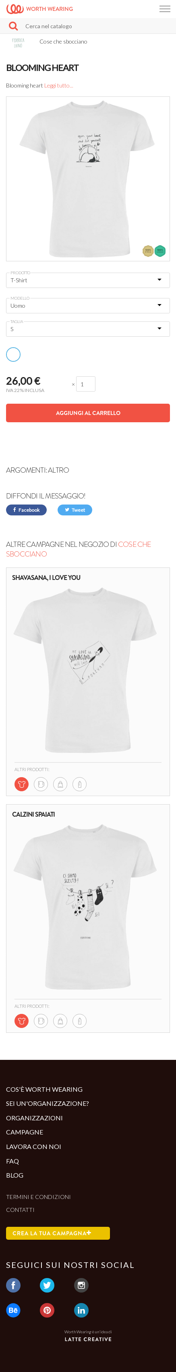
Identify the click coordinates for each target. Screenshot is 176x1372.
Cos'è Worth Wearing (44, 1089)
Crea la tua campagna (51, 1233)
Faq (12, 1161)
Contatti (20, 1209)
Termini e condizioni (38, 1196)
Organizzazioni (34, 1118)
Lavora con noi (33, 1146)
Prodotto (20, 272)
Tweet (75, 510)
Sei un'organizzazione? (47, 1103)
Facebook (26, 510)
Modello (19, 298)
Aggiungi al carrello (88, 413)
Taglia (16, 321)
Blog (14, 1175)
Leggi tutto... (58, 85)
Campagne (24, 1132)
